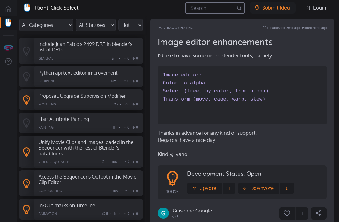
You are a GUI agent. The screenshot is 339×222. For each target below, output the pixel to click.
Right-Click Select (57, 7)
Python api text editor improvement (78, 73)
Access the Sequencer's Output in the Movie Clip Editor (88, 179)
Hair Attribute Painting (64, 119)
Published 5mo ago (285, 28)
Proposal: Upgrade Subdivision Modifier (82, 96)
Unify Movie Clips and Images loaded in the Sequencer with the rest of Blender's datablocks (86, 147)
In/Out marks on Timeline (67, 205)
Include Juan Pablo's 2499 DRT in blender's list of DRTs (85, 47)
